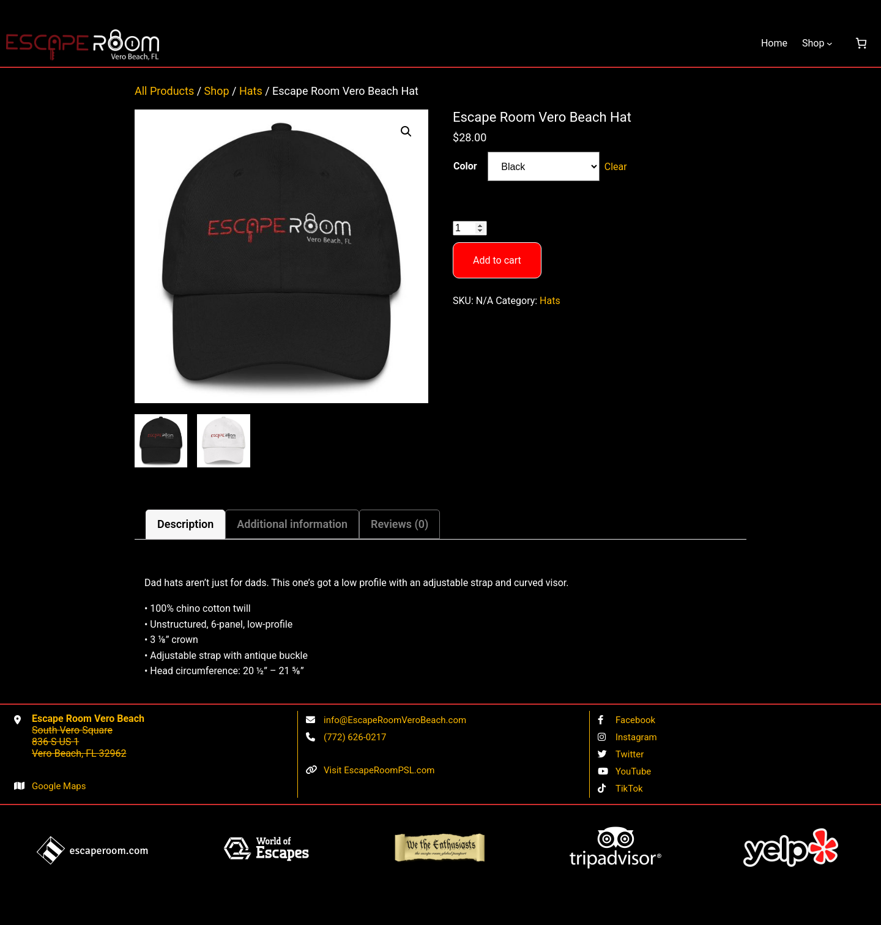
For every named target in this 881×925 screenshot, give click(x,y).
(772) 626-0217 (355, 737)
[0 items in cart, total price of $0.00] (861, 43)
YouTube (633, 771)
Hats (250, 90)
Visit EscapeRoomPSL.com (379, 770)
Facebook (635, 720)
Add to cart (497, 260)
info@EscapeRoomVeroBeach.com (395, 720)
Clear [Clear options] (615, 167)
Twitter (629, 754)
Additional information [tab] (292, 524)
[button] (406, 132)
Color (465, 166)
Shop (216, 90)
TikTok (629, 788)
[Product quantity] (470, 228)
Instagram (636, 737)
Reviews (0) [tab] (399, 524)
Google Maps (59, 786)
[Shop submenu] (830, 43)
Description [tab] (185, 524)
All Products (164, 90)
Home (774, 43)
